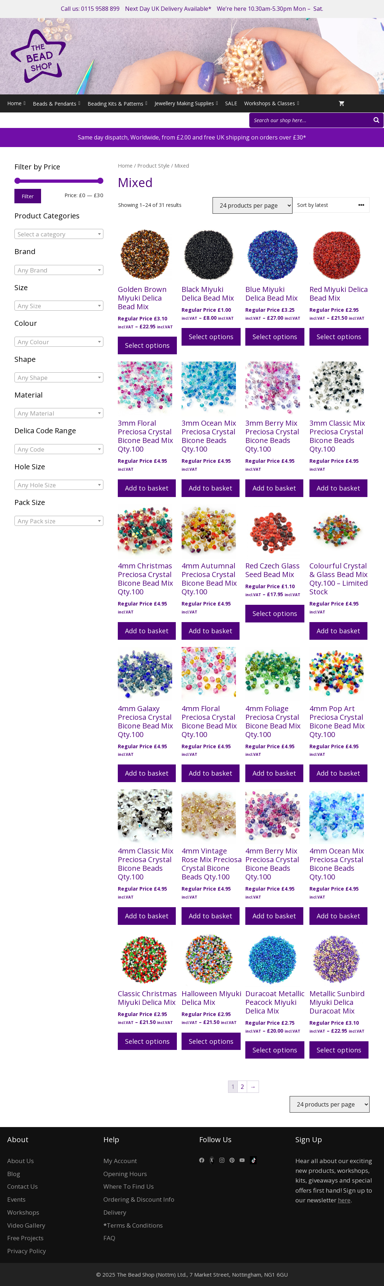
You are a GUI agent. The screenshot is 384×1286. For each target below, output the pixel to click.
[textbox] (59, 234)
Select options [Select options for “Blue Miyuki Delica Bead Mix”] (275, 336)
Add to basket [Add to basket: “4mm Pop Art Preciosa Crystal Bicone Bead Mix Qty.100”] (338, 773)
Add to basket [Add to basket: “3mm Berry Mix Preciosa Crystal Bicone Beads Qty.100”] (274, 488)
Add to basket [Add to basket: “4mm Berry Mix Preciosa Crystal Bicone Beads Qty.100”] (274, 916)
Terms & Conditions (135, 1225)
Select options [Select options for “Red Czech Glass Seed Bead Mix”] (275, 613)
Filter (28, 196)
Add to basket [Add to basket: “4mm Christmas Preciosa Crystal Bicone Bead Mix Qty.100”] (147, 630)
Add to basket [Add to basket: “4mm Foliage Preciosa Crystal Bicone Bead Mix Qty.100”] (274, 773)
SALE (231, 103)
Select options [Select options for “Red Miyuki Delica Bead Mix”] (339, 336)
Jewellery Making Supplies (186, 103)
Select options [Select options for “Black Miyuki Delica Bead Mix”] (211, 336)
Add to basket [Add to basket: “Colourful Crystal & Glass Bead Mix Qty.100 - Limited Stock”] (338, 630)
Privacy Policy (26, 1251)
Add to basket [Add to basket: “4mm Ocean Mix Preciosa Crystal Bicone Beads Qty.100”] (338, 916)
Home (16, 103)
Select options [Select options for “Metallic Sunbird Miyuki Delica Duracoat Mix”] (339, 1050)
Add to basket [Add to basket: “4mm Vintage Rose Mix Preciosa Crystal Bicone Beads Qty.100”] (210, 916)
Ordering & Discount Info (138, 1199)
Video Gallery (26, 1225)
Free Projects (25, 1238)
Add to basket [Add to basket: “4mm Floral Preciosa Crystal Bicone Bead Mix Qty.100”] (210, 773)
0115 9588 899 (100, 9)
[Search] (376, 120)
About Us (20, 1161)
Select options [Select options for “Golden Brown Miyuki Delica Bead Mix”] (147, 345)
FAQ (109, 1238)
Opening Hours (125, 1174)
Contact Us (22, 1186)
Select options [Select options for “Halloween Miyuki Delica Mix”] (211, 1041)
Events (16, 1199)
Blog (13, 1174)
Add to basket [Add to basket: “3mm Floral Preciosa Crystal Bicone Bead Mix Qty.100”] (147, 488)
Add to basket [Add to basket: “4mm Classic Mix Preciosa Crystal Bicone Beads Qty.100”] (147, 916)
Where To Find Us (128, 1186)
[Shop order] (331, 205)
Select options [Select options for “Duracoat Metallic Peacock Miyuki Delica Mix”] (275, 1050)
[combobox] (58, 234)
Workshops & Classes (271, 103)
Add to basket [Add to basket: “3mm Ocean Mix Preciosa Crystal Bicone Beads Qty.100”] (210, 488)
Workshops (23, 1212)
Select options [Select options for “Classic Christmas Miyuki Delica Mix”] (147, 1041)
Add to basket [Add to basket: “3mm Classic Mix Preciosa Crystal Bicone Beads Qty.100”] (338, 488)
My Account (120, 1161)
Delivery (114, 1212)
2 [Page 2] (242, 1087)
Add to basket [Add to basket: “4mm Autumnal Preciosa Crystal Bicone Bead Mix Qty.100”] (210, 630)
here (344, 1200)
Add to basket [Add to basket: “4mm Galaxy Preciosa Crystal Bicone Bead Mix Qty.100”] (147, 773)
